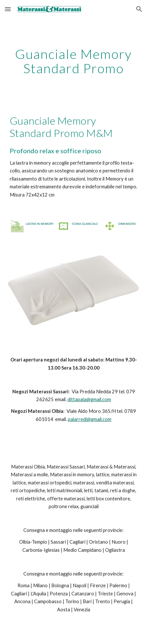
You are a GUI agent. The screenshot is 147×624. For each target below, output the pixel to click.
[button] (8, 9)
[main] (73, 61)
